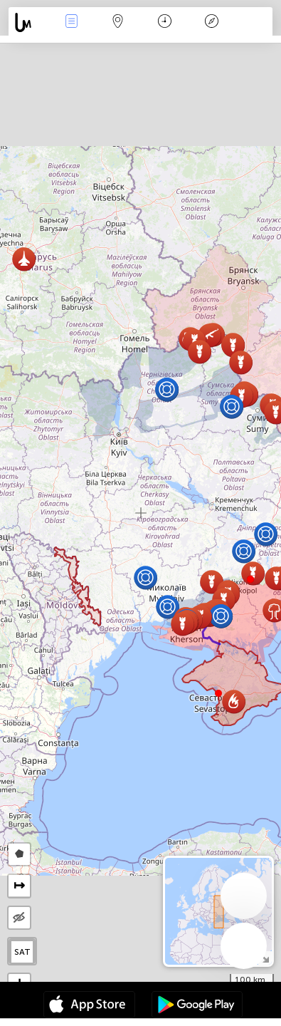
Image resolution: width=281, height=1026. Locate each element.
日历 (164, 22)
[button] (250, 579)
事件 (71, 22)
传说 (211, 22)
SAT (22, 952)
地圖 (118, 22)
